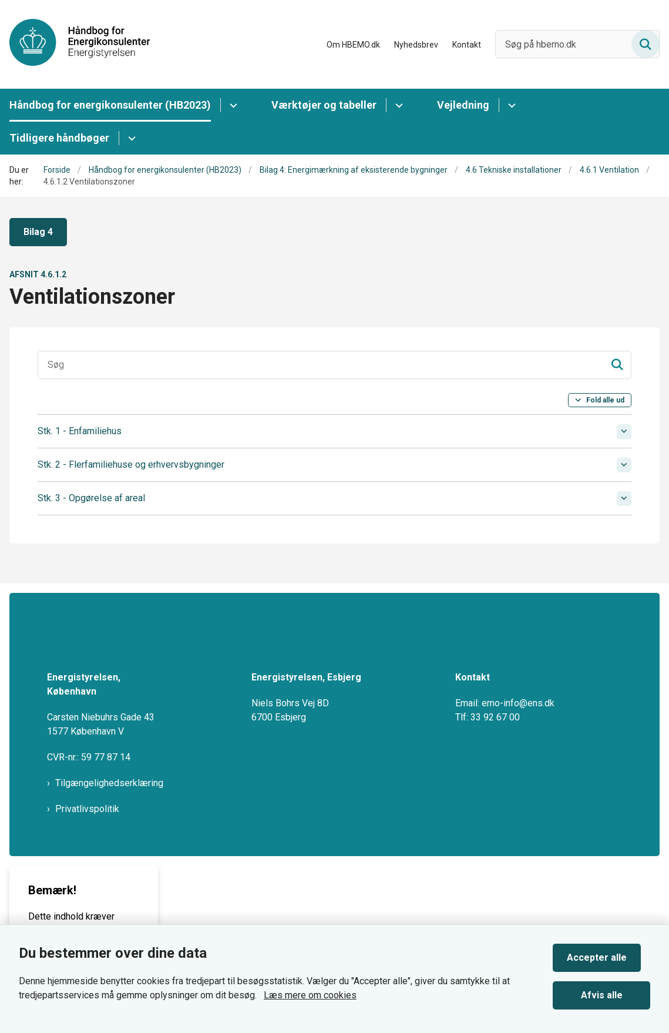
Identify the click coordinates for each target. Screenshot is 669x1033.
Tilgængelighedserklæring (109, 808)
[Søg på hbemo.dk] (577, 44)
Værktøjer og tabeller (323, 105)
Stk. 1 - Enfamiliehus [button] (80, 431)
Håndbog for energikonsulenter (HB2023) (110, 105)
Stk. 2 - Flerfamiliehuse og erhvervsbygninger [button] (131, 464)
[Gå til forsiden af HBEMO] (75, 44)
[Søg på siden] (645, 44)
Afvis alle (606, 990)
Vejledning (463, 105)
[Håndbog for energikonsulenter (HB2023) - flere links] (231, 105)
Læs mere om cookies (310, 990)
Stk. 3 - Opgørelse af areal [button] (91, 498)
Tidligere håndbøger (59, 138)
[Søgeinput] (334, 365)
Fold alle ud (605, 400)
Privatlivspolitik (87, 834)
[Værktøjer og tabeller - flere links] (397, 105)
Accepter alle (606, 952)
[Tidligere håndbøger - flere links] (130, 138)
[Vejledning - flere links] (510, 105)
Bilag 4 (38, 231)
